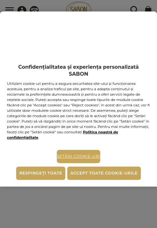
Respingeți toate (40, 173)
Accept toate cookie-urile (104, 173)
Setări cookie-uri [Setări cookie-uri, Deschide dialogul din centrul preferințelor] (78, 156)
